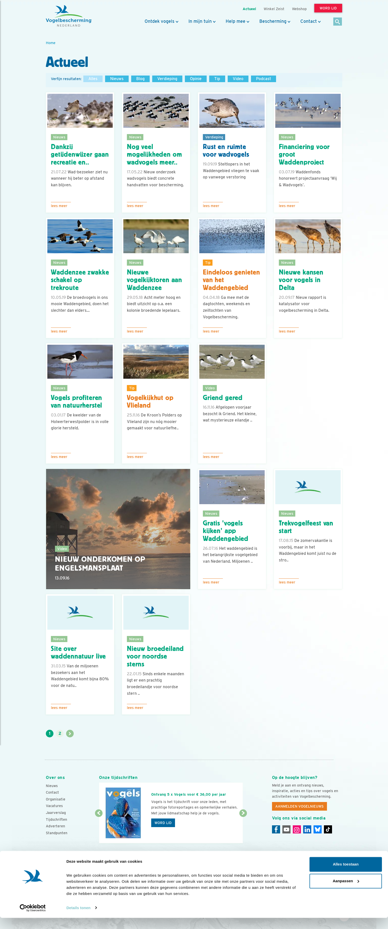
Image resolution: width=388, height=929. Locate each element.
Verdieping (167, 78)
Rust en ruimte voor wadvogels (226, 150)
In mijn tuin (200, 21)
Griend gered (223, 398)
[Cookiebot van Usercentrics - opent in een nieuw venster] (33, 919)
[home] (68, 16)
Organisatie (55, 799)
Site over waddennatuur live (78, 652)
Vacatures (54, 806)
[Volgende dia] (243, 828)
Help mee (235, 21)
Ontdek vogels (159, 21)
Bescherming (272, 21)
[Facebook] (276, 829)
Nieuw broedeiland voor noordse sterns (155, 656)
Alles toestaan (346, 875)
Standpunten (56, 833)
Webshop (299, 9)
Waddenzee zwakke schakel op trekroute (80, 280)
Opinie (196, 78)
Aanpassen (346, 892)
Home (50, 43)
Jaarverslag (56, 813)
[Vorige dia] (98, 828)
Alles (93, 78)
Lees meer (59, 206)
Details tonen (78, 919)
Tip (217, 78)
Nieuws (117, 78)
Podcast (263, 78)
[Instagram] (297, 829)
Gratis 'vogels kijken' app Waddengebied (225, 531)
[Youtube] (286, 829)
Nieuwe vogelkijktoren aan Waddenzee (154, 280)
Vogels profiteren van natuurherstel (76, 401)
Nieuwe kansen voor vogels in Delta (301, 280)
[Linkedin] (307, 829)
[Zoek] (337, 21)
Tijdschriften (56, 819)
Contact (308, 21)
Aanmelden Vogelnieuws (299, 806)
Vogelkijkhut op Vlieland (150, 401)
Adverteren (55, 826)
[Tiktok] (328, 829)
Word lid (163, 823)
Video (238, 78)
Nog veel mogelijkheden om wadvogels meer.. (154, 154)
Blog (140, 78)
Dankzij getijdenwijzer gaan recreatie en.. (80, 154)
